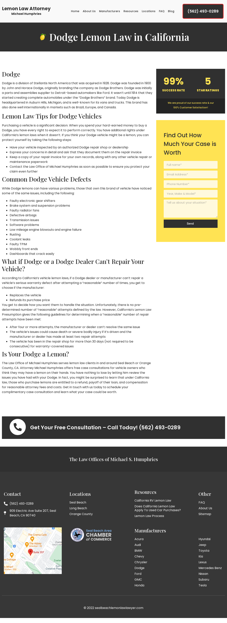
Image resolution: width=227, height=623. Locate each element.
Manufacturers (109, 12)
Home (75, 12)
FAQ (161, 12)
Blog (171, 12)
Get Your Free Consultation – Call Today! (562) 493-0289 (105, 430)
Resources (131, 12)
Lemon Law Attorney (26, 9)
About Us (89, 12)
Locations (148, 12)
